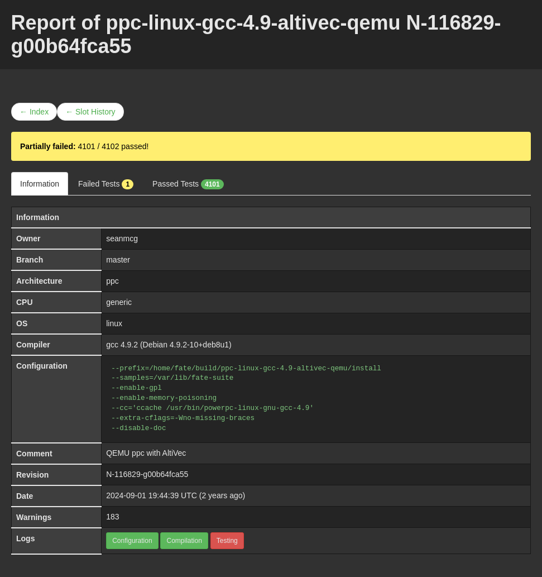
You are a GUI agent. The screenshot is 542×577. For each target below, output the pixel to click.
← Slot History (90, 111)
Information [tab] (39, 183)
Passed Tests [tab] (188, 184)
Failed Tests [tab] (105, 184)
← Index (34, 111)
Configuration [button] (132, 541)
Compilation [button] (184, 541)
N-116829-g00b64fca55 (147, 474)
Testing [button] (227, 541)
